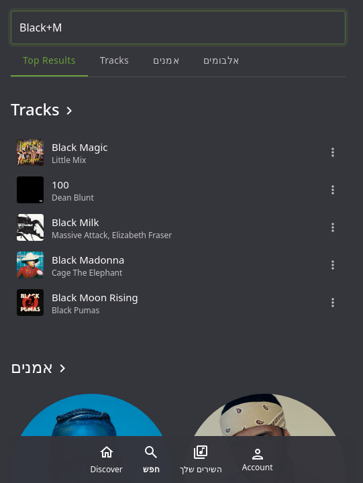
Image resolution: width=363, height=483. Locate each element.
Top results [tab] (49, 60)
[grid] (178, 227)
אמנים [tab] (166, 60)
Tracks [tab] (114, 60)
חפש (151, 459)
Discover (107, 459)
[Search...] (178, 27)
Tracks (44, 109)
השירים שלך (201, 459)
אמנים (40, 367)
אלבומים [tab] (221, 60)
